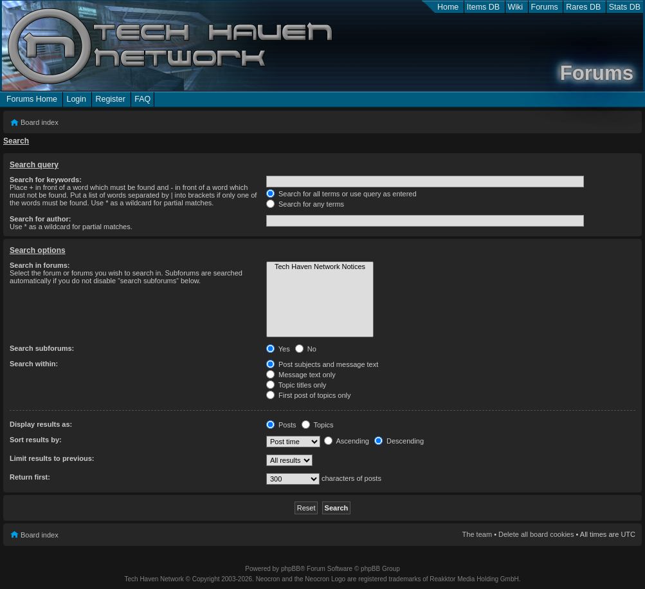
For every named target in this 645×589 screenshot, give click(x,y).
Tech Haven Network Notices (320, 267)
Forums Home (31, 99)
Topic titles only (296, 385)
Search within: (34, 364)
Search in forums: (40, 265)
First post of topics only (308, 395)
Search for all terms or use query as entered (341, 194)
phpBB (290, 568)
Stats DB (624, 7)
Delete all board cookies (536, 534)
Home (448, 7)
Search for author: (40, 219)
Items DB (483, 7)
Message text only (301, 375)
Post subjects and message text (322, 364)
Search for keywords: (46, 179)
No (305, 349)
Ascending (346, 441)
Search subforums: (42, 348)
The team (477, 534)
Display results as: (41, 424)
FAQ (142, 99)
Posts (281, 425)
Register (110, 99)
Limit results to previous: (52, 458)
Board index (40, 122)
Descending (399, 441)
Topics (318, 425)
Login (76, 99)
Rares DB (583, 7)
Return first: (30, 477)
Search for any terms (305, 204)
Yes (278, 349)
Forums (544, 7)
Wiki (515, 7)
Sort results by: (36, 440)
